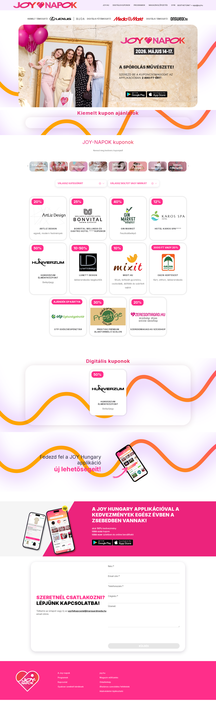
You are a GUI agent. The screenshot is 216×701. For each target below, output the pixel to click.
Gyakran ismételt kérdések (71, 688)
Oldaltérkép (105, 683)
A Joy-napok (64, 674)
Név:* (111, 567)
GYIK (173, 5)
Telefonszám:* (115, 587)
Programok (139, 5)
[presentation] (27, 166)
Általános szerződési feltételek (115, 688)
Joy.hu (106, 5)
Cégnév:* (113, 597)
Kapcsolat (62, 683)
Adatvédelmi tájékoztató (111, 692)
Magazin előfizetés (158, 5)
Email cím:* (114, 577)
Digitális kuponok (121, 5)
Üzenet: (112, 607)
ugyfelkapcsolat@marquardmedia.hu (87, 612)
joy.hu (102, 674)
